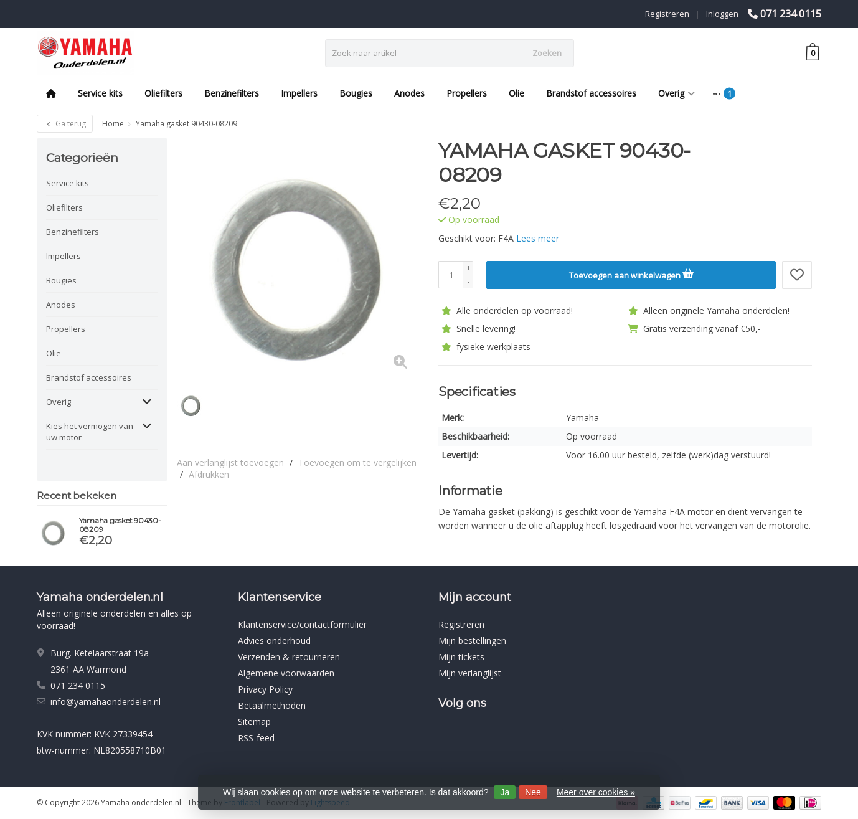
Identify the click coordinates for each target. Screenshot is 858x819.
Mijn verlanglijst (469, 673)
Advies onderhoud (274, 640)
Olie (516, 93)
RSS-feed (256, 738)
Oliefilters (163, 93)
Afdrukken (209, 474)
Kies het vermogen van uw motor (89, 431)
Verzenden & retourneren (289, 657)
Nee (533, 792)
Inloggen (722, 13)
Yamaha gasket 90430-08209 (120, 525)
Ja (504, 792)
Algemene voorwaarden (286, 673)
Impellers (299, 93)
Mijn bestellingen (472, 640)
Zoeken (547, 53)
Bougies (355, 93)
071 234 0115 (790, 14)
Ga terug (65, 123)
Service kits (100, 93)
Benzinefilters (231, 93)
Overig (676, 93)
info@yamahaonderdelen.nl (105, 702)
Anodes (409, 93)
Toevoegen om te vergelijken (357, 462)
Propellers (466, 93)
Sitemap (254, 721)
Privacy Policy (265, 689)
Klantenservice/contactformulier (302, 624)
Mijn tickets (461, 657)
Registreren (667, 13)
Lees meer (537, 238)
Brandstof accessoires (591, 93)
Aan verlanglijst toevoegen (230, 462)
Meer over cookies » (596, 792)
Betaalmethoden (272, 705)
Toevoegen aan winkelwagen (631, 273)
